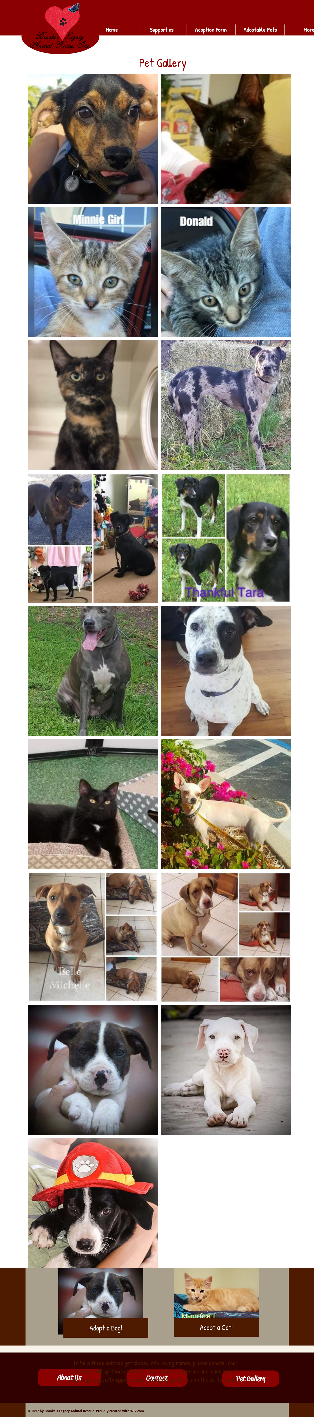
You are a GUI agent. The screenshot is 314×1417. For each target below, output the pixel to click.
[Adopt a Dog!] (105, 1328)
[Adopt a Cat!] (216, 1327)
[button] (250, 1379)
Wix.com (137, 1411)
